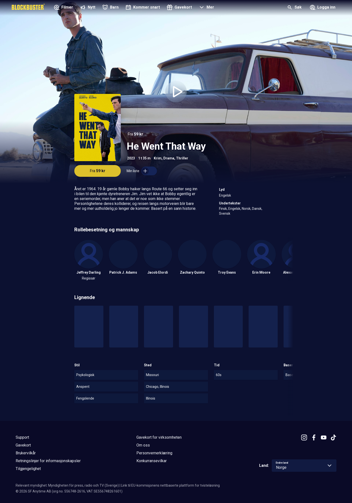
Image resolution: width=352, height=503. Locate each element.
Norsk (246, 209)
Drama (168, 158)
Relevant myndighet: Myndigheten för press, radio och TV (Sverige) (67, 485)
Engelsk (225, 195)
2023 (131, 158)
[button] (206, 8)
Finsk (223, 209)
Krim (158, 158)
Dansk (257, 209)
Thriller (182, 158)
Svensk (224, 213)
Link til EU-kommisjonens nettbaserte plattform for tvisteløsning (170, 485)
